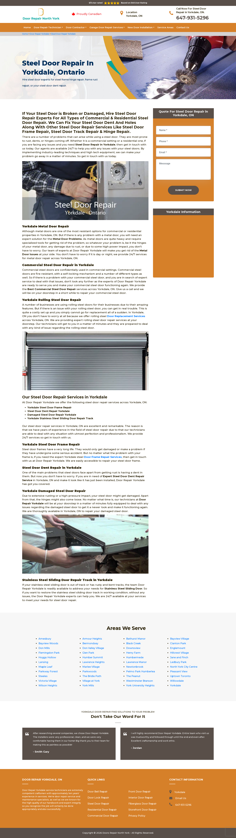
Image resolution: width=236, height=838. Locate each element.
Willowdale (177, 680)
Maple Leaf (45, 666)
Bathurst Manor (135, 638)
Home (27, 27)
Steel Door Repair (98, 803)
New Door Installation (140, 27)
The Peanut (133, 676)
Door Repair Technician (47, 27)
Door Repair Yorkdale (39, 34)
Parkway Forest (48, 671)
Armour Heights (92, 638)
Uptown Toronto (180, 676)
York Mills (88, 685)
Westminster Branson (139, 680)
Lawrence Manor (136, 662)
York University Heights (140, 685)
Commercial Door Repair (103, 815)
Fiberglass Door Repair (142, 803)
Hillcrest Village (179, 652)
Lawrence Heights (93, 662)
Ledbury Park (178, 662)
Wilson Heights (47, 685)
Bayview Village (179, 638)
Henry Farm (133, 652)
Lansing (43, 662)
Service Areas (165, 27)
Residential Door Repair (102, 809)
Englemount (177, 648)
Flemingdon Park (49, 652)
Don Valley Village (93, 648)
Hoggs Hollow (47, 657)
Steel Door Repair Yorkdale (63, 34)
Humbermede (135, 657)
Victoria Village (47, 680)
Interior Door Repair (140, 797)
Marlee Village (91, 666)
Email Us (180, 798)
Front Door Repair (139, 791)
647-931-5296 (192, 18)
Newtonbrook (134, 666)
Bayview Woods (48, 643)
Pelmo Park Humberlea (140, 671)
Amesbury (44, 638)
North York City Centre (183, 666)
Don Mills (44, 648)
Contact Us (182, 27)
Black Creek (133, 643)
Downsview (133, 648)
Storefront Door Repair (142, 809)
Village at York (91, 680)
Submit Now (183, 190)
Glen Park (88, 652)
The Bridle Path (91, 676)
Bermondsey (90, 643)
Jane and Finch (179, 657)
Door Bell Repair (97, 791)
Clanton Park (178, 643)
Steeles (43, 676)
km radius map (183, 247)
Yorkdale (175, 685)
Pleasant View (178, 671)
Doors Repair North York (115, 833)
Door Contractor (75, 27)
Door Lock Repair (98, 797)
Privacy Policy (136, 815)
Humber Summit (92, 657)
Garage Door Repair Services (106, 27)
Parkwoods (89, 671)
